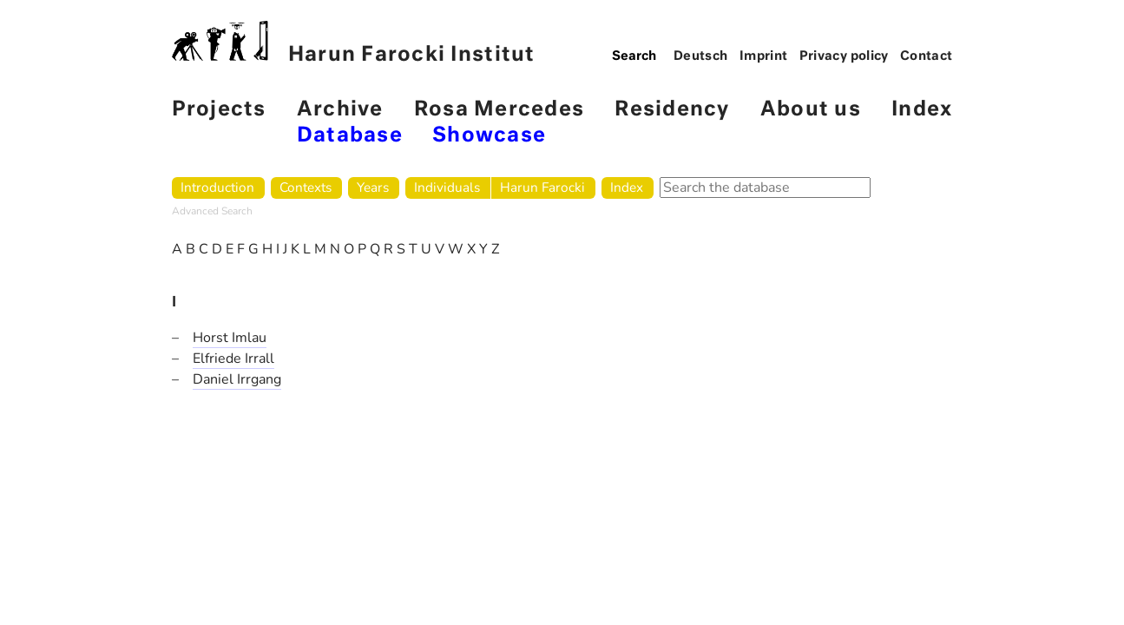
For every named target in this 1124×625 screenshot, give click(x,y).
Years (373, 187)
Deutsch (701, 56)
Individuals (447, 187)
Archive (340, 110)
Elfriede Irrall (233, 358)
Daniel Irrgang (237, 379)
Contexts (305, 187)
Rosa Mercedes (499, 110)
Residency (672, 110)
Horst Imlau (229, 337)
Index (921, 110)
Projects (219, 110)
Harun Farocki (542, 187)
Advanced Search (212, 211)
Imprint (763, 56)
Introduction (217, 187)
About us (810, 110)
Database (350, 136)
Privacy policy (844, 56)
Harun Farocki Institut (354, 43)
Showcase (489, 136)
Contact (926, 56)
